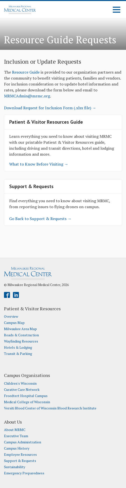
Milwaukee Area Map (20, 329)
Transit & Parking (18, 353)
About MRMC (14, 430)
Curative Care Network (22, 389)
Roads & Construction (21, 335)
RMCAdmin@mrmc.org (28, 96)
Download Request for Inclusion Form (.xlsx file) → (50, 108)
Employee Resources (20, 454)
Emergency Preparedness (24, 473)
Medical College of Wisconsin (27, 402)
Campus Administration (22, 442)
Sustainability (14, 467)
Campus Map (14, 322)
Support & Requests (20, 461)
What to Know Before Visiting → (38, 164)
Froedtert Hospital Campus (26, 396)
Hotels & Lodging (18, 347)
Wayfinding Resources (21, 341)
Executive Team (16, 436)
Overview (11, 316)
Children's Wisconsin (20, 383)
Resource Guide (26, 72)
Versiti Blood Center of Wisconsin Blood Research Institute (50, 408)
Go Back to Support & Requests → (40, 218)
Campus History (16, 448)
